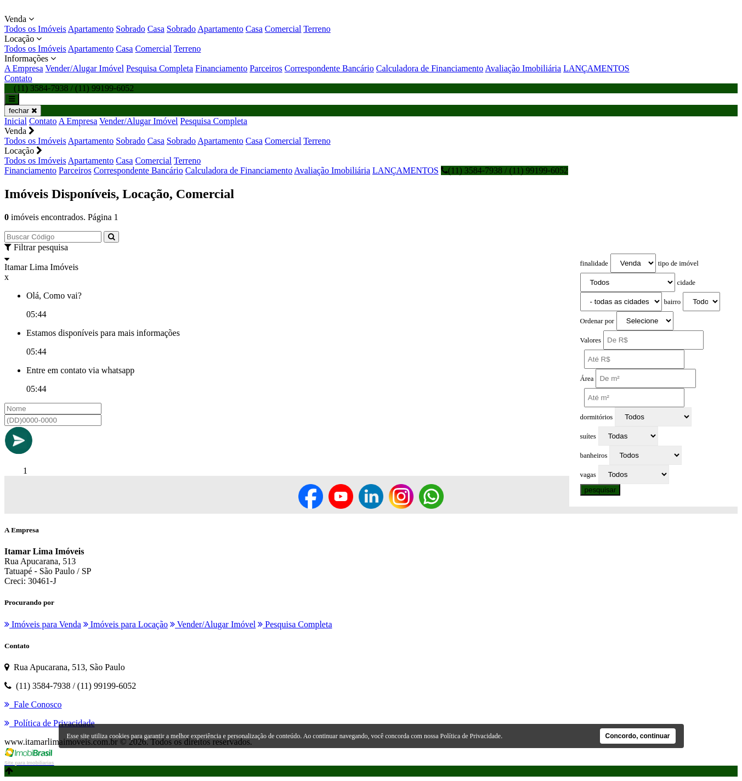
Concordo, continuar (637, 736)
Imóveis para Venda (42, 624)
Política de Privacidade (470, 736)
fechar (23, 110)
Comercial (283, 28)
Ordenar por (597, 321)
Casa (156, 28)
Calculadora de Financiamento (429, 68)
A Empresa (23, 68)
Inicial (15, 121)
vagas (588, 475)
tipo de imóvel (678, 263)
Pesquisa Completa (159, 68)
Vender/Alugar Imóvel (84, 68)
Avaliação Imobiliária (523, 68)
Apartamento (91, 28)
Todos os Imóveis (35, 28)
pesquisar (600, 490)
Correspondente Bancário (329, 68)
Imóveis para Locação (125, 624)
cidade (686, 282)
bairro (672, 302)
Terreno (317, 28)
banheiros (594, 455)
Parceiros (266, 68)
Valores (590, 340)
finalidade (594, 263)
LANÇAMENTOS (596, 68)
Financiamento (221, 68)
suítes (588, 436)
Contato (18, 78)
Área (587, 379)
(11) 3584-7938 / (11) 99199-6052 (504, 170)
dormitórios (596, 417)
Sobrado (130, 28)
